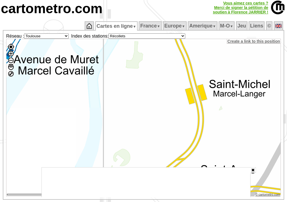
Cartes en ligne (116, 26)
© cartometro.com (268, 195)
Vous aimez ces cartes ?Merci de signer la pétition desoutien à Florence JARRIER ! (240, 7)
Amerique (203, 26)
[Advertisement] (146, 182)
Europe (175, 26)
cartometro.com (52, 8)
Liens (257, 26)
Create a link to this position (254, 41)
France (151, 26)
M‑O (227, 26)
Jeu (242, 26)
